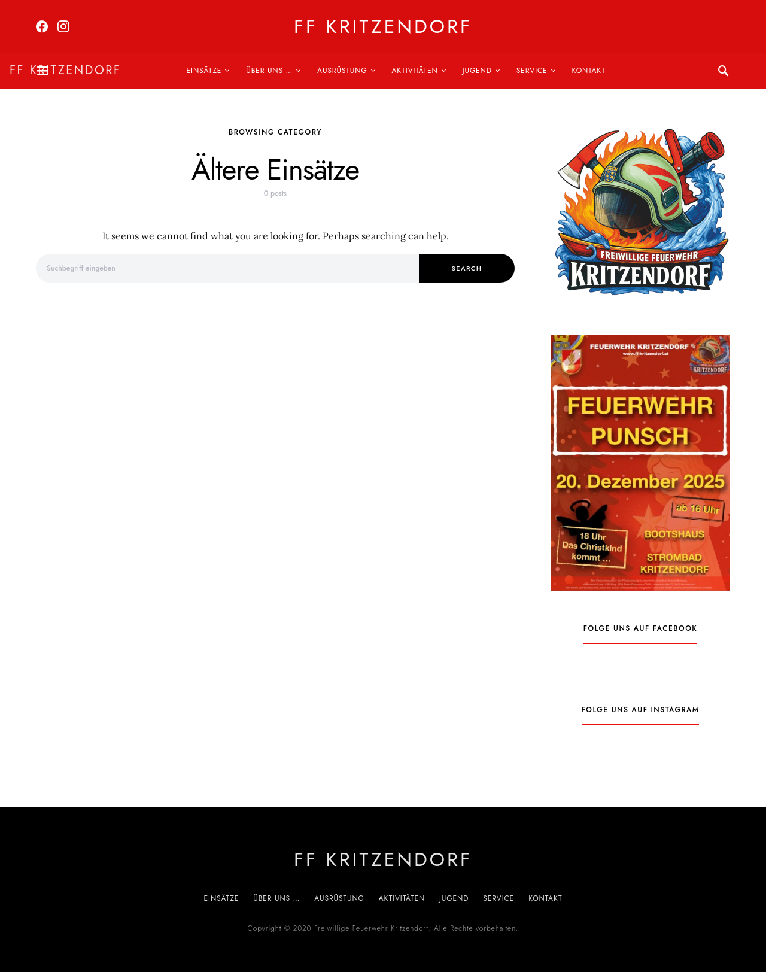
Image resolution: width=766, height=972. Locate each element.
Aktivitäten (415, 70)
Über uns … (269, 70)
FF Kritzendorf (383, 26)
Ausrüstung (342, 70)
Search (467, 268)
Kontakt (589, 70)
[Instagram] (63, 26)
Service (532, 70)
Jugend (477, 70)
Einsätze (204, 70)
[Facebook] (42, 26)
